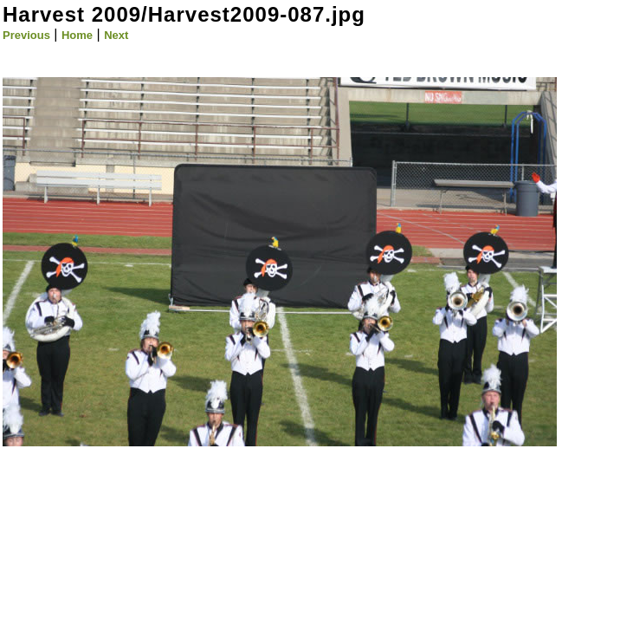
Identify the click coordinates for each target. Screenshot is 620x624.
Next (116, 35)
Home (77, 35)
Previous (26, 35)
